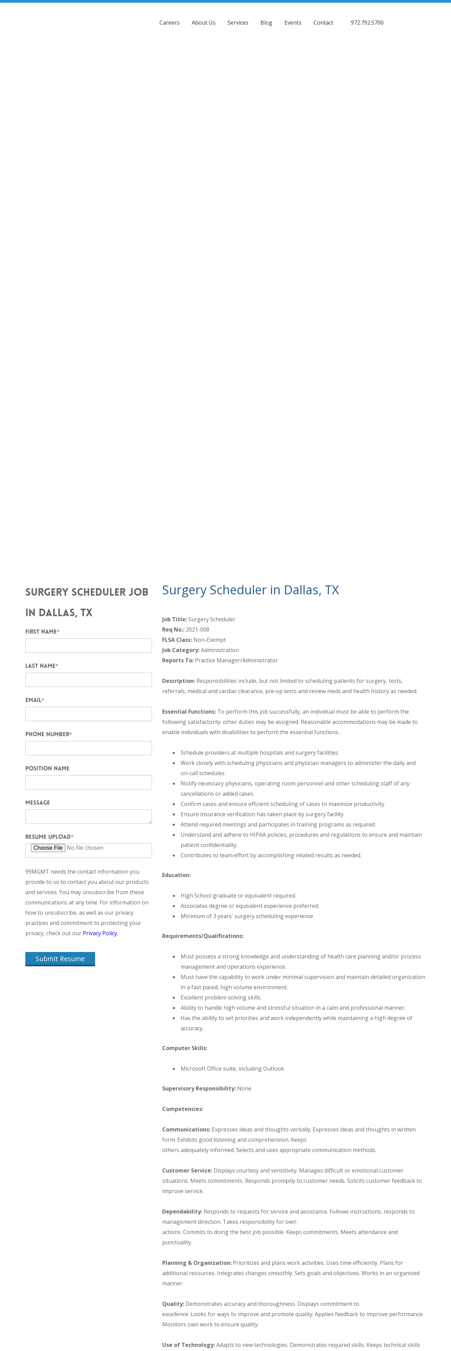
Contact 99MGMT (375, 1312)
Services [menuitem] (238, 19)
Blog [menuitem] (266, 19)
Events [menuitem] (292, 19)
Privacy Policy (226, 1318)
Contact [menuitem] (323, 19)
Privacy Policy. (100, 496)
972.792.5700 (367, 19)
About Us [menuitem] (204, 19)
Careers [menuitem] (169, 19)
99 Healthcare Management (290, 1308)
